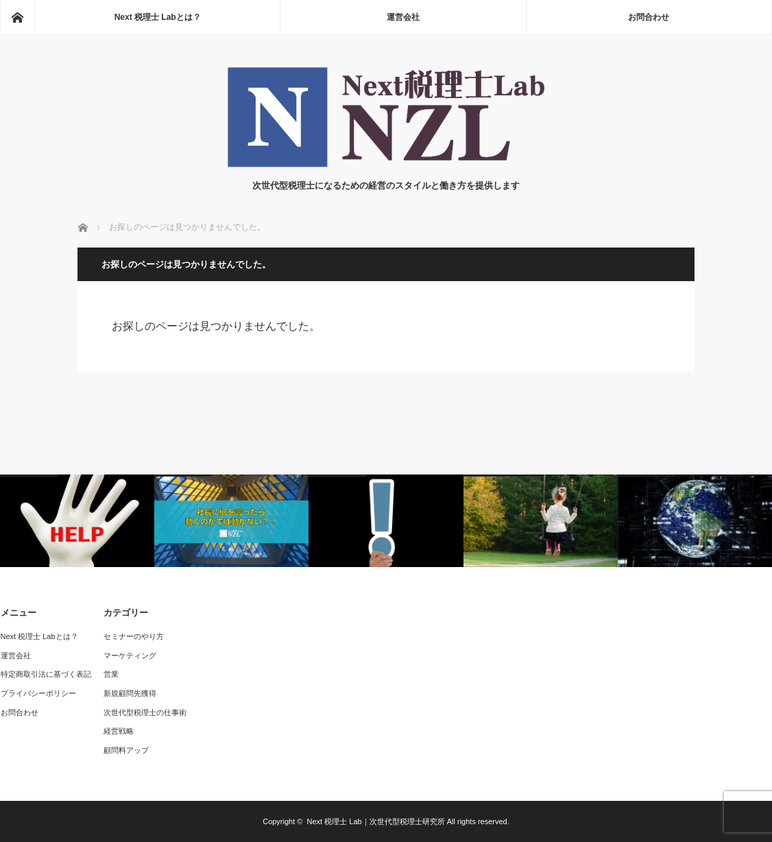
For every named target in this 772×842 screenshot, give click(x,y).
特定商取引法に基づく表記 (46, 674)
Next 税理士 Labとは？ (157, 17)
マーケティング (130, 655)
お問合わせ (648, 17)
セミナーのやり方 (134, 636)
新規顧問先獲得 (130, 693)
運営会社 (403, 17)
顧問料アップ (126, 750)
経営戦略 (119, 731)
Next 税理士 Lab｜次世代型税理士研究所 (376, 821)
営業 (111, 674)
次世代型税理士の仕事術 (145, 712)
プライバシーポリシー (38, 693)
